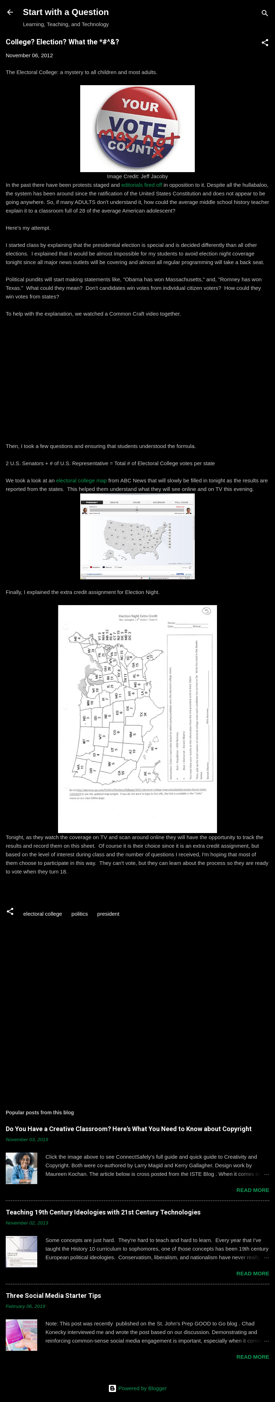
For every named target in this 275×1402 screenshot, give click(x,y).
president (108, 914)
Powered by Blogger (137, 1388)
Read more (252, 1190)
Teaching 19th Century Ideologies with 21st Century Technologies (103, 1212)
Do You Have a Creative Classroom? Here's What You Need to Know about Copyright (129, 1129)
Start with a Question (66, 12)
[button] (265, 43)
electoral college (42, 914)
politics (80, 914)
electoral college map (81, 480)
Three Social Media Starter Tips (53, 1295)
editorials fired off (141, 185)
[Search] (265, 14)
